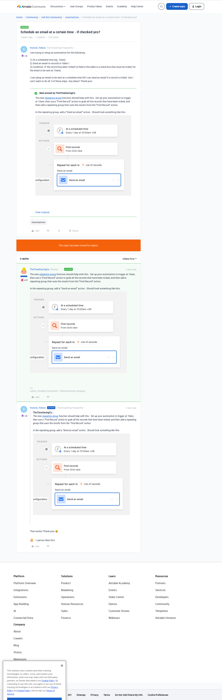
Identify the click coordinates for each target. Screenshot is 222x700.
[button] (177, 6)
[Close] (62, 673)
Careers (18, 638)
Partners (160, 583)
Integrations (21, 590)
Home (19, 17)
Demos (113, 604)
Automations (72, 17)
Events (109, 6)
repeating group (53, 97)
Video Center (116, 597)
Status (18, 652)
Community (32, 17)
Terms (107, 694)
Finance (66, 618)
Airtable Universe (165, 618)
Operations (67, 597)
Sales (64, 611)
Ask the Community (51, 17)
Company (19, 624)
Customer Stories (119, 611)
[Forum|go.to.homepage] (31, 6)
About (17, 631)
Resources (161, 576)
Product (66, 583)
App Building (21, 604)
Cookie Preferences (158, 694)
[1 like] (42, 540)
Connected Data (23, 618)
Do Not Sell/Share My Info (129, 694)
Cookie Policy (48, 687)
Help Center (137, 6)
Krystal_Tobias (38, 47)
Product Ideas (94, 6)
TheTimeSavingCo (39, 269)
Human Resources (72, 604)
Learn (112, 576)
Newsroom (20, 659)
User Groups (76, 6)
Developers (162, 597)
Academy (122, 6)
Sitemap (80, 694)
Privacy (94, 694)
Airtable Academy (119, 583)
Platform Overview (25, 583)
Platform (19, 576)
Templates (161, 611)
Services (160, 590)
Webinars (114, 618)
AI (15, 611)
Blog (16, 645)
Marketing (67, 590)
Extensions (20, 597)
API (69, 694)
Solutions (67, 576)
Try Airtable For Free (25, 666)
